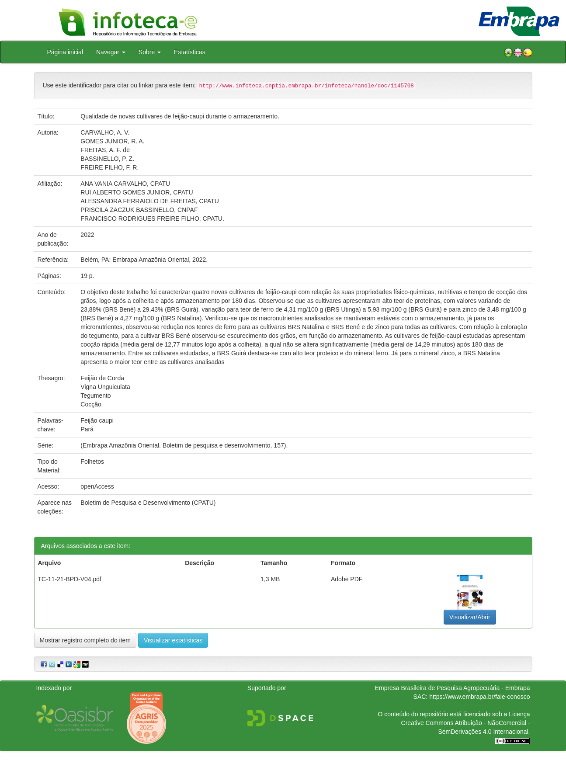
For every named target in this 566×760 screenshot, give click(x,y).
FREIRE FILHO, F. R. (109, 167)
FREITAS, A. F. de (105, 149)
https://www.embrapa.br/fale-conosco (479, 696)
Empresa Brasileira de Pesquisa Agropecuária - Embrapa (452, 687)
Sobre (150, 52)
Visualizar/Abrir (469, 617)
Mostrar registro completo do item (85, 640)
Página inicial (65, 52)
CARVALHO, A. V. (104, 132)
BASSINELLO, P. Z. (107, 158)
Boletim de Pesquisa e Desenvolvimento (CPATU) (147, 502)
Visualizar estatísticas (173, 640)
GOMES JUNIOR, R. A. (112, 141)
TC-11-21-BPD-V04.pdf (70, 579)
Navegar (110, 52)
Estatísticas (189, 52)
